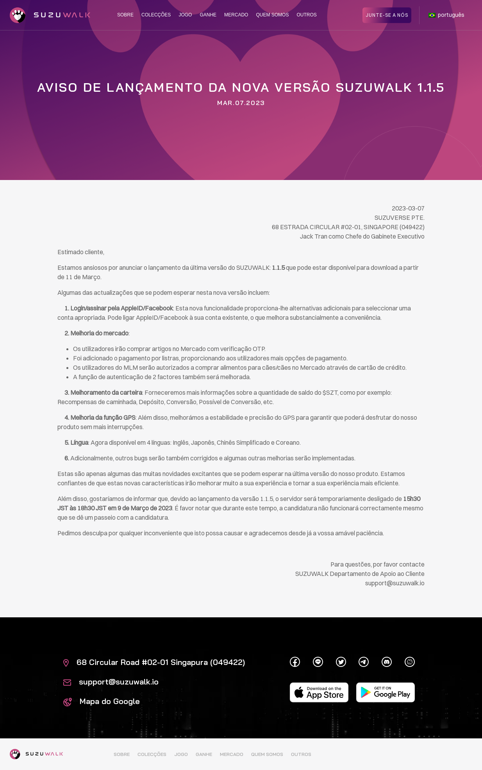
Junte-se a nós (387, 15)
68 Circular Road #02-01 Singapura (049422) (154, 662)
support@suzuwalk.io (111, 681)
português (446, 14)
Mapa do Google (101, 701)
